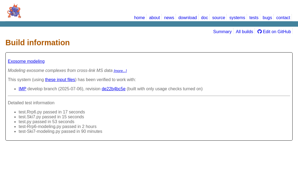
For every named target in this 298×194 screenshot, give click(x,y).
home (139, 17)
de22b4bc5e (113, 88)
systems (237, 17)
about (154, 17)
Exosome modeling (26, 61)
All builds (244, 31)
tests (254, 17)
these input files (60, 79)
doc (204, 17)
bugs (267, 17)
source (218, 17)
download (187, 17)
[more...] (120, 71)
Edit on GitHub (274, 31)
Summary (222, 31)
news (169, 17)
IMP (22, 88)
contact (283, 17)
